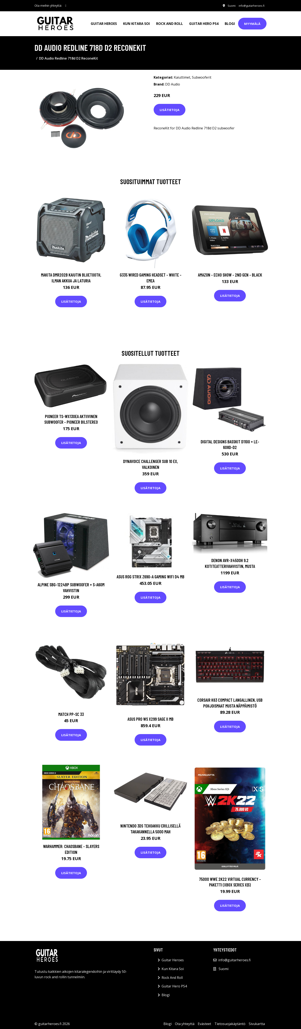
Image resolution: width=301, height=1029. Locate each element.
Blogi (230, 22)
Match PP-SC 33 (71, 711)
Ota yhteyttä (184, 1021)
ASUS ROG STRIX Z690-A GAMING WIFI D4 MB (150, 573)
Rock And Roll (169, 22)
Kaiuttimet (182, 74)
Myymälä (252, 22)
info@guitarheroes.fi (249, 6)
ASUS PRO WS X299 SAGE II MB (150, 716)
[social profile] (66, 6)
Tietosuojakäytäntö (229, 1021)
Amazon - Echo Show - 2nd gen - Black (230, 272)
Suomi (227, 6)
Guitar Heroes (104, 22)
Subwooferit (201, 74)
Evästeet (204, 1021)
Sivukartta (257, 1021)
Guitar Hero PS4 (203, 22)
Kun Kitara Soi (136, 22)
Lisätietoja (169, 107)
